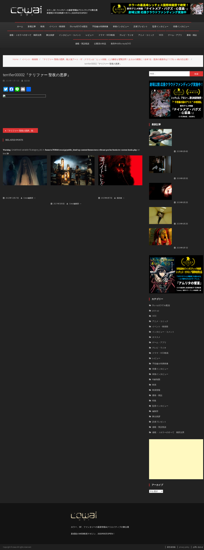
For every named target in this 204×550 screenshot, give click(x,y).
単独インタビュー (121, 26)
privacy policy (184, 547)
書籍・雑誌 (192, 35)
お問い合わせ (198, 547)
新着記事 (32, 26)
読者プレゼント (141, 26)
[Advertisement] (176, 459)
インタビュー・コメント (70, 35)
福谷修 (119, 197)
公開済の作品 (100, 43)
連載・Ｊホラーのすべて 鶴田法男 (25, 35)
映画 (42, 26)
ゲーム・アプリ (175, 35)
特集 (154, 400)
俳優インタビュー (181, 26)
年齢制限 (156, 379)
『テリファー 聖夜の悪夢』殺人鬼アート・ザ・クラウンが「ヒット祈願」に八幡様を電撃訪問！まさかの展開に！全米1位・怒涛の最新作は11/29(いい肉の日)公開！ (22, 130)
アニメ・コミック (146, 35)
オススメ (156, 337)
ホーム (20, 26)
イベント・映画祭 (57, 26)
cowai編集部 (28, 197)
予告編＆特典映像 (100, 26)
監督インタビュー (160, 26)
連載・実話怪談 (82, 43)
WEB (161, 35)
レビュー (90, 35)
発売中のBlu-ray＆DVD (121, 43)
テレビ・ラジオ (126, 35)
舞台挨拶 (50, 35)
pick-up (155, 310)
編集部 (155, 411)
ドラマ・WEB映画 (106, 35)
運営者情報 (171, 547)
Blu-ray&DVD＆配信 (78, 26)
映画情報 (156, 390)
